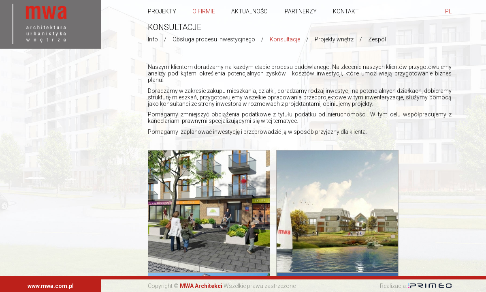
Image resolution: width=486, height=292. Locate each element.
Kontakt (346, 11)
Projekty (162, 11)
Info (153, 39)
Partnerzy (301, 11)
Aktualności (250, 11)
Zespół (377, 39)
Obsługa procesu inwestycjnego (214, 39)
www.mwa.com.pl (51, 286)
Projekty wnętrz (334, 39)
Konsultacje (285, 39)
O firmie (203, 11)
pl (448, 11)
